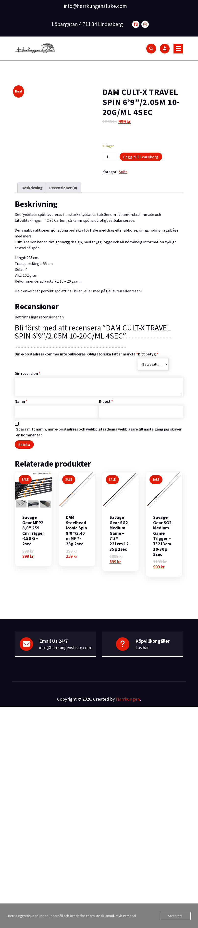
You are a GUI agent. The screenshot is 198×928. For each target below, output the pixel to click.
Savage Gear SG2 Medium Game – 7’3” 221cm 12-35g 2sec (120, 533)
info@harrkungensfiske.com (95, 6)
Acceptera (175, 916)
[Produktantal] (109, 157)
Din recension (27, 373)
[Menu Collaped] (178, 48)
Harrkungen (128, 699)
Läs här (142, 647)
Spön (123, 171)
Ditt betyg (148, 354)
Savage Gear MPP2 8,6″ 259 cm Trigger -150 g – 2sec (33, 531)
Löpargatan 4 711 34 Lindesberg (87, 24)
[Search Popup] (151, 48)
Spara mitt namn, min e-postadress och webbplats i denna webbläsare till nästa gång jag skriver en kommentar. (99, 432)
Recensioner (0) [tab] (63, 187)
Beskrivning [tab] (32, 187)
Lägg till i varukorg (141, 157)
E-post (106, 401)
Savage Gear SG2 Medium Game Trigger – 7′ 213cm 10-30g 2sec (162, 536)
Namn (21, 401)
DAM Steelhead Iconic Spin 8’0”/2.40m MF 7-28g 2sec (76, 531)
